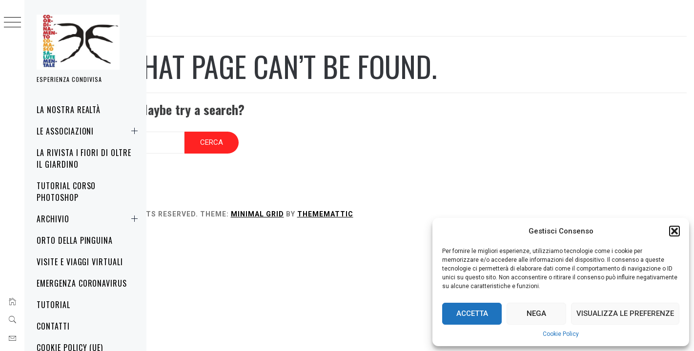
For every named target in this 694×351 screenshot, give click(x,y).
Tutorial (53, 305)
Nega (536, 313)
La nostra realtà (69, 110)
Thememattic (421, 205)
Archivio (89, 219)
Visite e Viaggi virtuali (80, 262)
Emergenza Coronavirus (82, 283)
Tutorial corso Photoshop (66, 191)
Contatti (53, 326)
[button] (674, 231)
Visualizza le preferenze (625, 313)
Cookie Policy (561, 334)
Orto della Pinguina (75, 240)
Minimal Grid (353, 205)
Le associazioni (89, 131)
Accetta (472, 313)
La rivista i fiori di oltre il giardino (84, 158)
